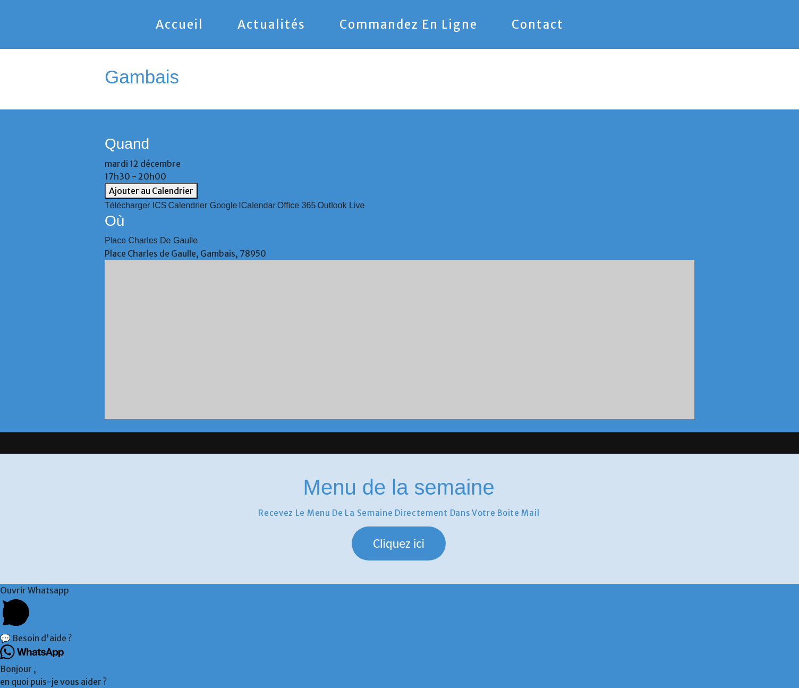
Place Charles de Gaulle (151, 240)
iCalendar (257, 205)
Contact (538, 24)
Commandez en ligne (408, 24)
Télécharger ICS (136, 205)
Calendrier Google (202, 205)
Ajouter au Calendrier (151, 190)
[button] (399, 543)
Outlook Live (340, 205)
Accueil (179, 24)
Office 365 (296, 205)
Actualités (271, 24)
